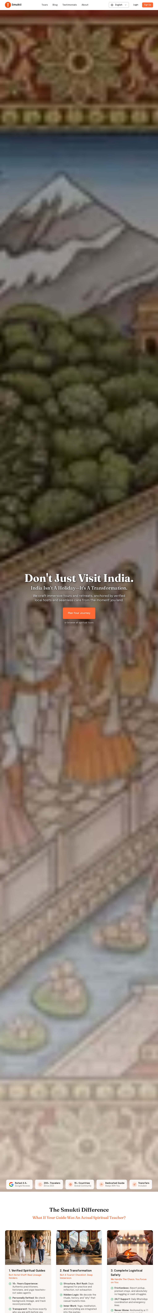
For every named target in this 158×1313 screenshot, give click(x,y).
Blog (55, 5)
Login (135, 5)
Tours (45, 5)
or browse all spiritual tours (79, 623)
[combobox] (119, 5)
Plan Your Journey (79, 613)
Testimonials (69, 5)
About (85, 5)
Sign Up (147, 5)
